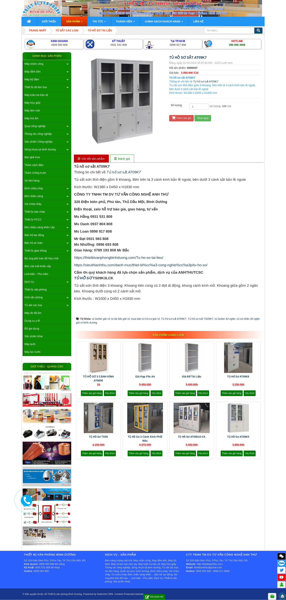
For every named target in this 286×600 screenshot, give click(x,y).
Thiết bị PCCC (33, 219)
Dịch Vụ (29, 281)
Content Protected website (129, 594)
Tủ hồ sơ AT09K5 (238, 436)
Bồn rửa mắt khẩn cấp (37, 266)
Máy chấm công (33, 63)
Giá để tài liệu (191, 376)
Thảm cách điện (33, 165)
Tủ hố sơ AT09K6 (238, 376)
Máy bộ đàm (31, 79)
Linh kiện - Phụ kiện (36, 274)
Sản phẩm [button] (74, 22)
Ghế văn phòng (33, 297)
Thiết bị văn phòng (35, 289)
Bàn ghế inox (32, 157)
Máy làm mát (32, 110)
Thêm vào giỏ (181, 118)
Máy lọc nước (32, 351)
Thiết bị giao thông (35, 250)
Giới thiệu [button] (49, 21)
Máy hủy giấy (32, 102)
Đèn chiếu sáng (33, 196)
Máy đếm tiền (32, 71)
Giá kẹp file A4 (145, 376)
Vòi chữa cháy (32, 203)
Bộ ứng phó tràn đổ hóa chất (41, 258)
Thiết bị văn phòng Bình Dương (64, 594)
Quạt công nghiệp (35, 126)
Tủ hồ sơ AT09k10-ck (191, 436)
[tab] (91, 159)
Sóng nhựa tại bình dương (40, 149)
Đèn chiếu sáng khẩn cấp (39, 227)
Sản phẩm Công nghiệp (38, 141)
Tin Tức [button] (99, 22)
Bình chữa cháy (33, 188)
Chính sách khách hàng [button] (164, 22)
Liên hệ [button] (198, 21)
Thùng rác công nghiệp (38, 133)
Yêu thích (110, 393)
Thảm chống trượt (35, 172)
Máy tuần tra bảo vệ (36, 94)
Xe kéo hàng (32, 180)
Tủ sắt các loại (33, 305)
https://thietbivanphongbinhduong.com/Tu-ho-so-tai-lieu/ (118, 258)
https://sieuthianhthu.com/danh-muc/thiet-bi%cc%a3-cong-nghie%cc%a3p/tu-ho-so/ (140, 265)
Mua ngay (203, 118)
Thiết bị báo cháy (34, 211)
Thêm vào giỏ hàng (92, 393)
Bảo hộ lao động (34, 235)
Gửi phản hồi (154, 597)
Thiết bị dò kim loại (35, 87)
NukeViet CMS (105, 594)
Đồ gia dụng (31, 328)
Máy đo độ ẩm (32, 312)
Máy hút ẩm (31, 118)
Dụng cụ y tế (32, 320)
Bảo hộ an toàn (33, 242)
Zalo (281, 562)
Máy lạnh (29, 344)
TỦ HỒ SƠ (83, 278)
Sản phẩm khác (33, 336)
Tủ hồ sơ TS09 (98, 436)
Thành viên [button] (125, 22)
